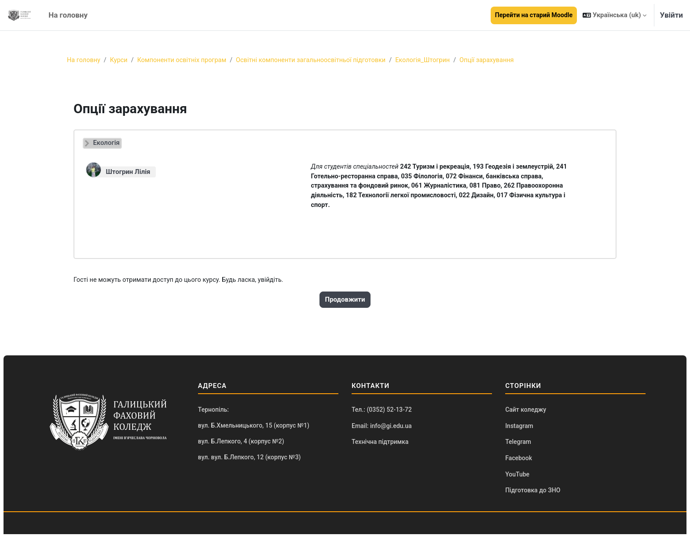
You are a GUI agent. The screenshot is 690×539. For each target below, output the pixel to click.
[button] (614, 15)
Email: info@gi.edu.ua (382, 428)
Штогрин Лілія (128, 172)
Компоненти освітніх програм (185, 60)
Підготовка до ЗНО (532, 494)
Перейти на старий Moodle (534, 14)
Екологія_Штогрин (435, 60)
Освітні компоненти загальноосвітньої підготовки (319, 60)
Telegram (518, 445)
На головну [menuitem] (68, 15)
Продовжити (345, 302)
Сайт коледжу (525, 412)
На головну (84, 60)
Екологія (106, 143)
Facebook (518, 461)
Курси (120, 60)
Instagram (519, 428)
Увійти (671, 15)
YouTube (517, 478)
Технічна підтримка (380, 445)
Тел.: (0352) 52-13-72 (382, 412)
